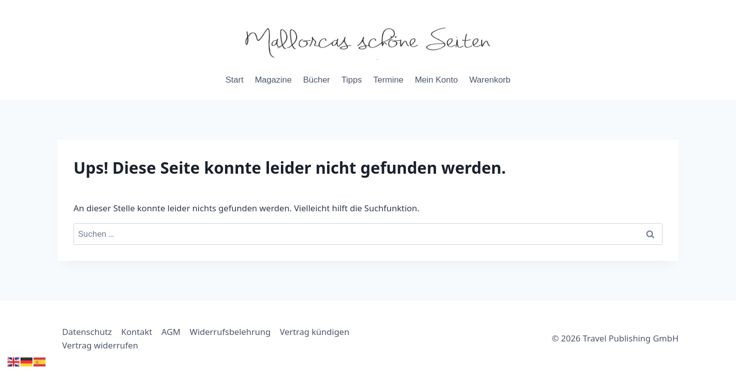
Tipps (352, 80)
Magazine (273, 80)
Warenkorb (489, 80)
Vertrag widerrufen (100, 345)
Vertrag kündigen (315, 331)
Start (235, 80)
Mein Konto (436, 80)
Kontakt (136, 331)
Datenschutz (87, 331)
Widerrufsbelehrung (230, 331)
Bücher (316, 80)
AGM (171, 331)
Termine (388, 80)
